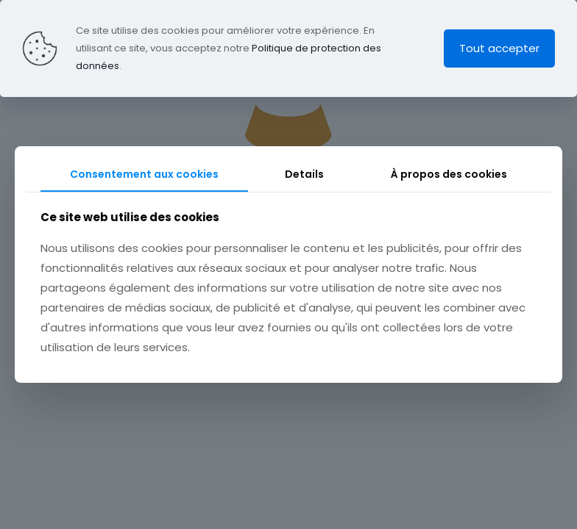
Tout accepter (499, 48)
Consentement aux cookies (144, 174)
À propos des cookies (449, 174)
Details (304, 174)
